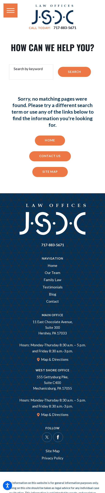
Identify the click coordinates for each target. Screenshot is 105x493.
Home (50, 140)
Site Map (50, 172)
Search (74, 72)
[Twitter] (47, 437)
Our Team (52, 273)
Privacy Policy (52, 458)
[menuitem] (52, 266)
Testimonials (53, 287)
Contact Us (50, 156)
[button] (7, 485)
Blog (52, 294)
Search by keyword (28, 69)
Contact (52, 301)
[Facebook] (58, 437)
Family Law (52, 280)
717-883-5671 (65, 28)
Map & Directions (54, 359)
